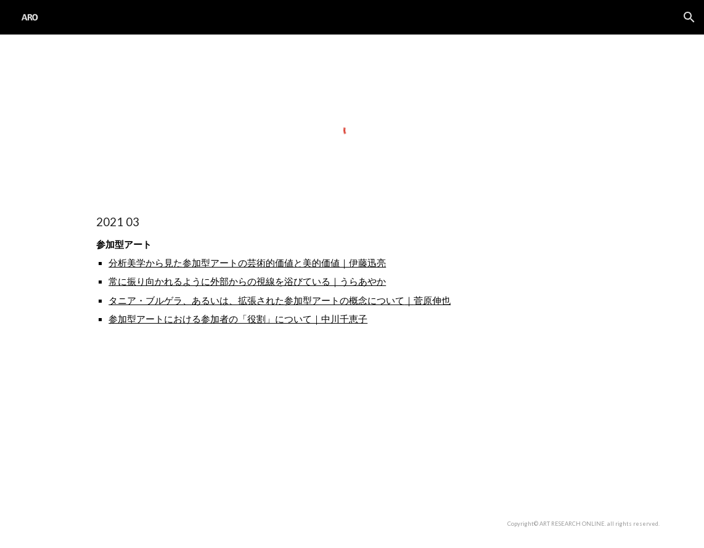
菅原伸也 (432, 300)
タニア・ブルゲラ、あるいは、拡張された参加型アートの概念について (256, 300)
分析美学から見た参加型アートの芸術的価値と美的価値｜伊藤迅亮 (247, 263)
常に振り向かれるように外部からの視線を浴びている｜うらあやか (247, 281)
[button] (689, 17)
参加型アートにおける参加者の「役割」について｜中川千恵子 (237, 319)
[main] (352, 326)
